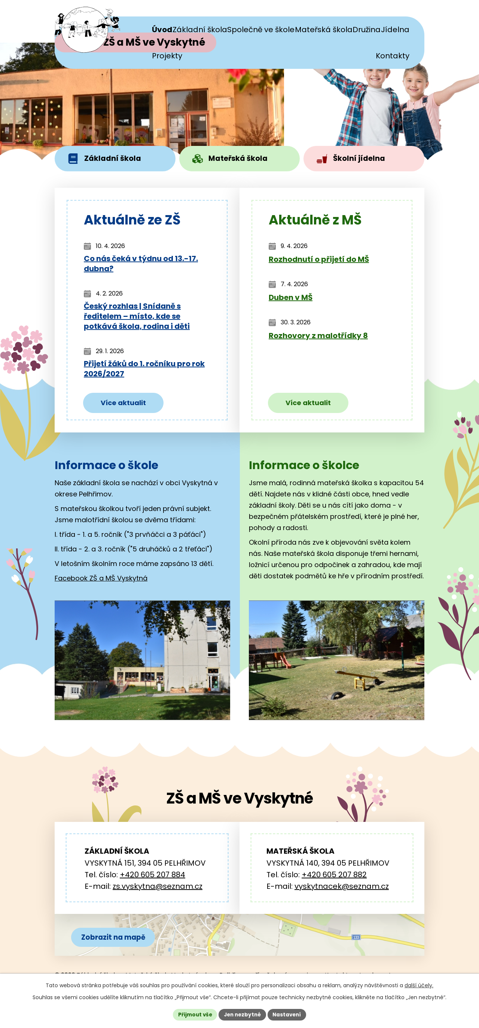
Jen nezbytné (242, 1014)
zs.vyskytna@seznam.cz (157, 887)
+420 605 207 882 (334, 876)
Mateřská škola (232, 159)
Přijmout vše (193, 1014)
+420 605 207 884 (152, 876)
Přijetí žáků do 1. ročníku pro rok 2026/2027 (144, 371)
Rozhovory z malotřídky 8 (318, 338)
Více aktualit (123, 404)
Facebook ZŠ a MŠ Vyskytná (101, 579)
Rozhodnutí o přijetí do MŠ (319, 261)
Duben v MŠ (290, 299)
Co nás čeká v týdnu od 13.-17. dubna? (141, 266)
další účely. (419, 984)
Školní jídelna (352, 159)
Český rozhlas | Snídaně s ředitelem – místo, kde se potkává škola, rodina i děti (137, 318)
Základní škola (106, 159)
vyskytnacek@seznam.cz (342, 887)
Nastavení (289, 1014)
